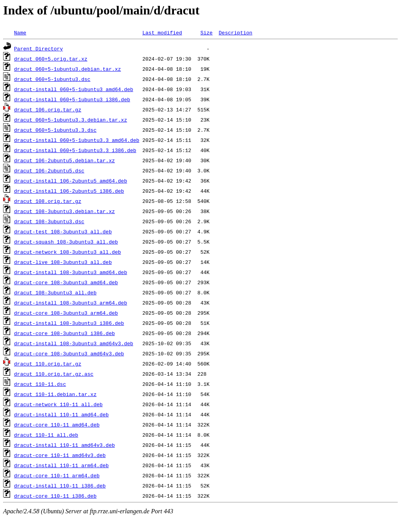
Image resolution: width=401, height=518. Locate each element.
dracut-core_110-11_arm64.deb (56, 475)
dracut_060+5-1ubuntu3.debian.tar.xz (67, 68)
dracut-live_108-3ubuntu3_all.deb (63, 261)
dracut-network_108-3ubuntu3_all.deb (67, 251)
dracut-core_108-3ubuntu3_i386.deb (64, 333)
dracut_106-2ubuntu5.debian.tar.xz (64, 160)
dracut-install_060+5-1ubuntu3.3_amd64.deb (76, 139)
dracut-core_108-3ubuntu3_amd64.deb (66, 282)
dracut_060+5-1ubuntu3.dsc (52, 78)
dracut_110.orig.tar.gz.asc (54, 373)
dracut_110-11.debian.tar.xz (55, 394)
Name (20, 32)
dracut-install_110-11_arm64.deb (61, 465)
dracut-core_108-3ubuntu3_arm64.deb (66, 312)
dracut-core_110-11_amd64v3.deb (60, 455)
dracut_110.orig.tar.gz (47, 363)
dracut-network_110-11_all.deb (58, 404)
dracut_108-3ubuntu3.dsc (49, 221)
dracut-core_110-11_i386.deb (55, 495)
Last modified (162, 32)
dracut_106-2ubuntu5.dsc (49, 170)
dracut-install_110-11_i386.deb (60, 485)
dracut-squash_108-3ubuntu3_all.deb (66, 241)
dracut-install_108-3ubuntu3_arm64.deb (70, 302)
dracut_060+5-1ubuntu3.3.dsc (55, 129)
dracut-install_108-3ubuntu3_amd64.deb (70, 272)
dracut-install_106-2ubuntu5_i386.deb (69, 190)
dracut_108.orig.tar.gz (47, 200)
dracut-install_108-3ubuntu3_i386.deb (69, 322)
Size (206, 32)
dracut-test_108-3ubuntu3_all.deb (63, 231)
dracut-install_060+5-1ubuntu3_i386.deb (72, 99)
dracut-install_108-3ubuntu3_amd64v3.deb (73, 343)
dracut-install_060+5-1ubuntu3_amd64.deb (73, 89)
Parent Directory (38, 48)
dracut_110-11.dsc (40, 383)
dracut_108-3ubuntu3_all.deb (55, 292)
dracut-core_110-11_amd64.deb (56, 424)
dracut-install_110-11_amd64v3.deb (64, 444)
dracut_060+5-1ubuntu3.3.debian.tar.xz (70, 119)
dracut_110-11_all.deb (46, 434)
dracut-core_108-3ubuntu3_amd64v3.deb (69, 353)
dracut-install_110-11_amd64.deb (61, 414)
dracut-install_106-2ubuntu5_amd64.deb (70, 180)
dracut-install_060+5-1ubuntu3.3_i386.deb (75, 150)
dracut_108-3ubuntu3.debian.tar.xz (64, 211)
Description (235, 32)
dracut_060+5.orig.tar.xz (50, 58)
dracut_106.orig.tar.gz (47, 109)
